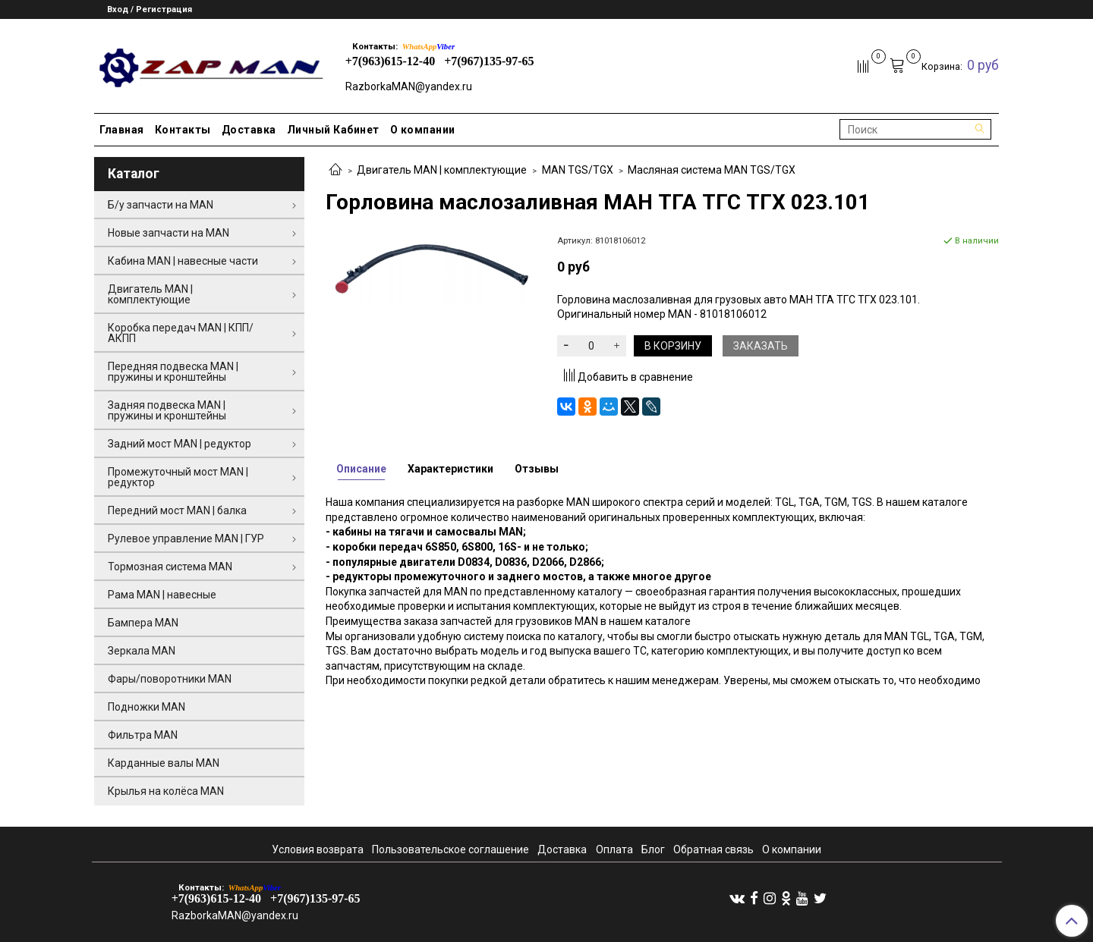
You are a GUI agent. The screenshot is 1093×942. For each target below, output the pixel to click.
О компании (422, 130)
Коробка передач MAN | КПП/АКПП (181, 333)
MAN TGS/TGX (577, 170)
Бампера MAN (143, 623)
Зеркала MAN (141, 651)
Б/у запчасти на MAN (160, 205)
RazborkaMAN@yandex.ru (408, 86)
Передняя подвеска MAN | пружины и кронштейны (173, 371)
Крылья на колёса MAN (166, 791)
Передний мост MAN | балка (177, 510)
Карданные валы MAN (163, 763)
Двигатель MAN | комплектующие (442, 170)
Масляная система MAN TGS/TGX (711, 170)
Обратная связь (713, 849)
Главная (121, 130)
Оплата (614, 849)
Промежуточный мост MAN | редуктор (178, 477)
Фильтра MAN (143, 735)
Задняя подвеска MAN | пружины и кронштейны (167, 410)
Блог (653, 849)
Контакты (183, 130)
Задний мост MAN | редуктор (179, 444)
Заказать (760, 346)
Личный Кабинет (333, 130)
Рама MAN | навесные (162, 595)
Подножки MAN (146, 707)
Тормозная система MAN (170, 566)
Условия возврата (318, 849)
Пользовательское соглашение (450, 849)
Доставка (249, 130)
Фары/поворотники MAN (170, 679)
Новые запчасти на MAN (168, 233)
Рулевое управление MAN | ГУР (186, 538)
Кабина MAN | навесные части (183, 261)
